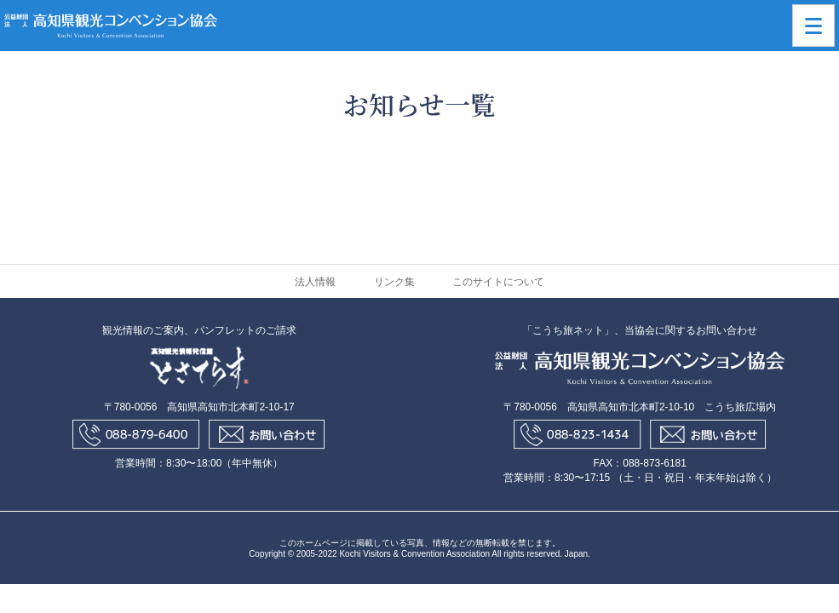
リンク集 (394, 282)
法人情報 (315, 282)
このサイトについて (498, 282)
